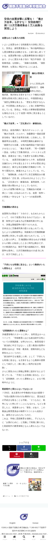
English (12, 523)
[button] (31, 455)
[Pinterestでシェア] (17, 455)
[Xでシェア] (9, 448)
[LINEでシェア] (38, 448)
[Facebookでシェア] (24, 448)
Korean (35, 523)
